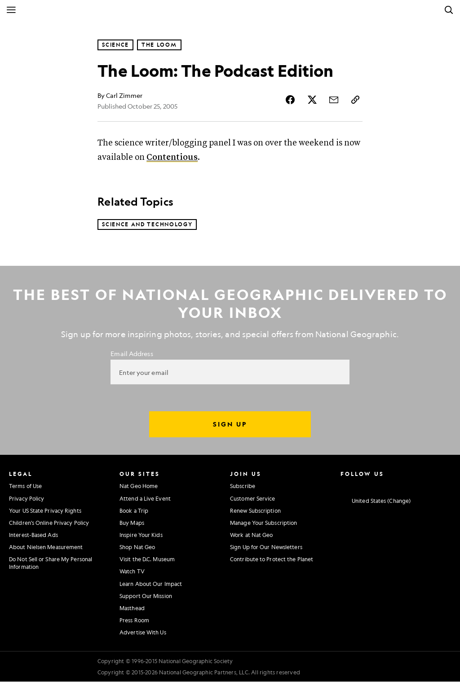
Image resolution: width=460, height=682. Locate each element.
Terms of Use (25, 486)
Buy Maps (131, 523)
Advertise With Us (142, 632)
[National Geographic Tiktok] (427, 485)
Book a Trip (133, 511)
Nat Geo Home (138, 486)
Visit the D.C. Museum (147, 559)
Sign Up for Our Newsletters (266, 547)
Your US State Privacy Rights (45, 511)
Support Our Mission (145, 596)
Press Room (134, 620)
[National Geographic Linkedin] (410, 485)
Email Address (132, 354)
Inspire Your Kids (141, 535)
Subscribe (242, 486)
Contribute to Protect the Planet (271, 559)
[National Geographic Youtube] (394, 485)
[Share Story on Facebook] (290, 99)
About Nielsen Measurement (46, 547)
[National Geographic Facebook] (360, 485)
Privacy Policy (26, 498)
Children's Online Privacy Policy (49, 523)
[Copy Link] (355, 99)
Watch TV (132, 571)
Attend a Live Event (145, 498)
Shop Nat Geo (137, 547)
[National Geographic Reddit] (443, 485)
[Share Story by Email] (334, 99)
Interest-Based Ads (33, 535)
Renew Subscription (255, 511)
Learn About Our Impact (150, 584)
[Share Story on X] (312, 99)
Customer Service (252, 498)
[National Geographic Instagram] (343, 485)
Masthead (132, 608)
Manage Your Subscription (263, 523)
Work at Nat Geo (251, 535)
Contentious (172, 157)
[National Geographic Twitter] (377, 485)
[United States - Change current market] (376, 501)
